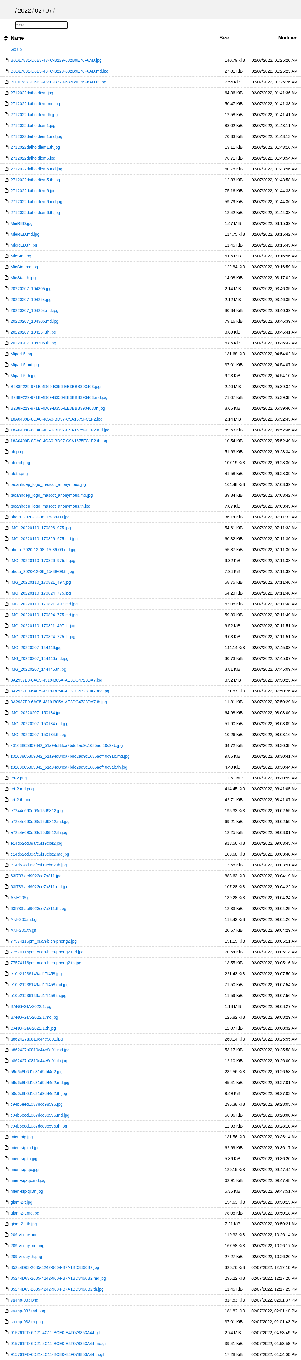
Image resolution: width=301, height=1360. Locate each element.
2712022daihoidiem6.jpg (33, 190)
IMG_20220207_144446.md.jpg (39, 658)
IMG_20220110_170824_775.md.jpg (44, 615)
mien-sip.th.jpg (24, 1158)
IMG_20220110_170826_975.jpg (41, 528)
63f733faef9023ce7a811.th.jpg (38, 908)
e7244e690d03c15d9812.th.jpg (39, 832)
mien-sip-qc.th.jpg (27, 1191)
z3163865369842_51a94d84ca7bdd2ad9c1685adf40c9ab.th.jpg (69, 767)
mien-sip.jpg (22, 1137)
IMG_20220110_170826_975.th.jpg (43, 560)
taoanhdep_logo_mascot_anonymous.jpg (48, 484)
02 (38, 10)
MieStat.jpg (21, 256)
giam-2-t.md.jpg (25, 1213)
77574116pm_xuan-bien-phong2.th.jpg (46, 963)
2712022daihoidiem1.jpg (33, 125)
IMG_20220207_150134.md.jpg (39, 723)
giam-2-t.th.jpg (24, 1224)
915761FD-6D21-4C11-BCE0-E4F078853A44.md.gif (59, 1343)
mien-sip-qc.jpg (25, 1169)
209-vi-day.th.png (26, 1256)
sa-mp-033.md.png (28, 1311)
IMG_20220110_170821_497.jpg (41, 582)
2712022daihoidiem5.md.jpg (36, 169)
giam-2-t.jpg (21, 1202)
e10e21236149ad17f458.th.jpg (38, 995)
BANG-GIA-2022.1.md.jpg (34, 1017)
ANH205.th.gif (23, 930)
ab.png (17, 451)
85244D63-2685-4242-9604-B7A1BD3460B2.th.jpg (57, 1289)
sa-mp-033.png (24, 1300)
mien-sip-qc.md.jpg (28, 1180)
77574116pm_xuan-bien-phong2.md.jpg (47, 952)
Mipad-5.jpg (21, 354)
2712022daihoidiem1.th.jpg (35, 147)
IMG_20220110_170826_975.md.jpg (44, 538)
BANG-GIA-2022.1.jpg (31, 1006)
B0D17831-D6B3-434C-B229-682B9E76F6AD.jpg (56, 60)
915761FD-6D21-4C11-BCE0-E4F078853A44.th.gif (57, 1354)
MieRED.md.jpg (25, 234)
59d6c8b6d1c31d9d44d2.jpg (37, 1071)
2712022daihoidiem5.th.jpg (35, 180)
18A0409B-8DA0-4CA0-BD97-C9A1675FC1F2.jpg (57, 419)
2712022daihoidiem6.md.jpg (36, 201)
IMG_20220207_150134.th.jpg (38, 734)
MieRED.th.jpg (24, 245)
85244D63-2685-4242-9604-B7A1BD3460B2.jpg (55, 1267)
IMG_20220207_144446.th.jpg (38, 669)
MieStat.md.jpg (24, 267)
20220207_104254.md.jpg (34, 310)
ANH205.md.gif (25, 919)
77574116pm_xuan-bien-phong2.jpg (44, 941)
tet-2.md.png (22, 789)
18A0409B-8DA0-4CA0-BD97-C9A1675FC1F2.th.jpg (59, 441)
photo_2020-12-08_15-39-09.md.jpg (43, 549)
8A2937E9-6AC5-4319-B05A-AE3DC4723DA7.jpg (56, 680)
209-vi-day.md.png (27, 1245)
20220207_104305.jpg (31, 288)
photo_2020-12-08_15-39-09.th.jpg (42, 571)
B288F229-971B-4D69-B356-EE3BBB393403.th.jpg (58, 408)
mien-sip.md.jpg (25, 1147)
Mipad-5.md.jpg (25, 364)
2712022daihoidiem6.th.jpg (35, 212)
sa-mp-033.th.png (27, 1321)
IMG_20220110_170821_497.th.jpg (43, 625)
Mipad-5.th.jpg (24, 375)
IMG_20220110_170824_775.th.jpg (43, 636)
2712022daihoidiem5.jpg (33, 158)
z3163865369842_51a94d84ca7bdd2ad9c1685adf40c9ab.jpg (67, 745)
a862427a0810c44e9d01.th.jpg (39, 1060)
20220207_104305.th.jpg (33, 343)
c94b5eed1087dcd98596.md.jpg (40, 1115)
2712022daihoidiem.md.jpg (35, 103)
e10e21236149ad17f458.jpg (36, 973)
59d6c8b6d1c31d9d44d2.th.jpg (39, 1093)
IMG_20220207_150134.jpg (36, 712)
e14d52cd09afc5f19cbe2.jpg (36, 843)
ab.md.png (20, 462)
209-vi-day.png (24, 1234)
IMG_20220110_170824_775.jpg (41, 593)
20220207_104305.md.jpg (34, 321)
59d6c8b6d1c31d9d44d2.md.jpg (40, 1082)
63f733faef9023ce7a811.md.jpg (39, 886)
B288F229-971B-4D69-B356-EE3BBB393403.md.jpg (59, 397)
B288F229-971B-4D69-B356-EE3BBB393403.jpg (56, 386)
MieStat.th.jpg (23, 277)
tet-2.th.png (21, 799)
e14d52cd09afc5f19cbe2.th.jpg (39, 865)
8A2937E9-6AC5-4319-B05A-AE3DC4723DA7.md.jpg (60, 691)
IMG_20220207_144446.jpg (36, 647)
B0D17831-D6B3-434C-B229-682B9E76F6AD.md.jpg (59, 71)
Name (17, 38)
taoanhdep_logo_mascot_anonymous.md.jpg (52, 495)
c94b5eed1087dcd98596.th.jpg (39, 1126)
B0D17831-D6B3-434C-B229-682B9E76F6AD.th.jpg (58, 82)
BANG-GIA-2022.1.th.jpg (33, 1028)
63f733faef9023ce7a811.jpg (36, 876)
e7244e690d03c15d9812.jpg (37, 810)
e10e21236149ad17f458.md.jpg (40, 984)
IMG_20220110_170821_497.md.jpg (44, 604)
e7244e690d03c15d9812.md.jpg (40, 821)
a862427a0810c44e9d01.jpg (37, 1039)
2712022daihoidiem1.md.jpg (36, 136)
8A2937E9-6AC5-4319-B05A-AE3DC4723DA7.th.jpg (59, 702)
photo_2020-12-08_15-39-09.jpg (40, 517)
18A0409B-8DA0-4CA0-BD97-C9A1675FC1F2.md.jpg (60, 430)
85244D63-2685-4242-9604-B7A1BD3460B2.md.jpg (58, 1278)
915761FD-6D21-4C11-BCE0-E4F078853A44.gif (55, 1332)
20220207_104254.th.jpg (33, 332)
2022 (24, 10)
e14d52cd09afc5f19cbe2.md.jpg (40, 854)
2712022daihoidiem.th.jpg (34, 114)
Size (224, 37)
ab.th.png (19, 473)
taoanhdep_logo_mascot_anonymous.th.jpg (51, 506)
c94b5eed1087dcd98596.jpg (37, 1104)
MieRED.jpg (22, 223)
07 (49, 10)
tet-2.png (19, 778)
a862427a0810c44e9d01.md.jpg (40, 1050)
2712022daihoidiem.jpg (32, 93)
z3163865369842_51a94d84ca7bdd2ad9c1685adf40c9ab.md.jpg (70, 756)
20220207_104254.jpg (31, 299)
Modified (288, 37)
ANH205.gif (21, 897)
